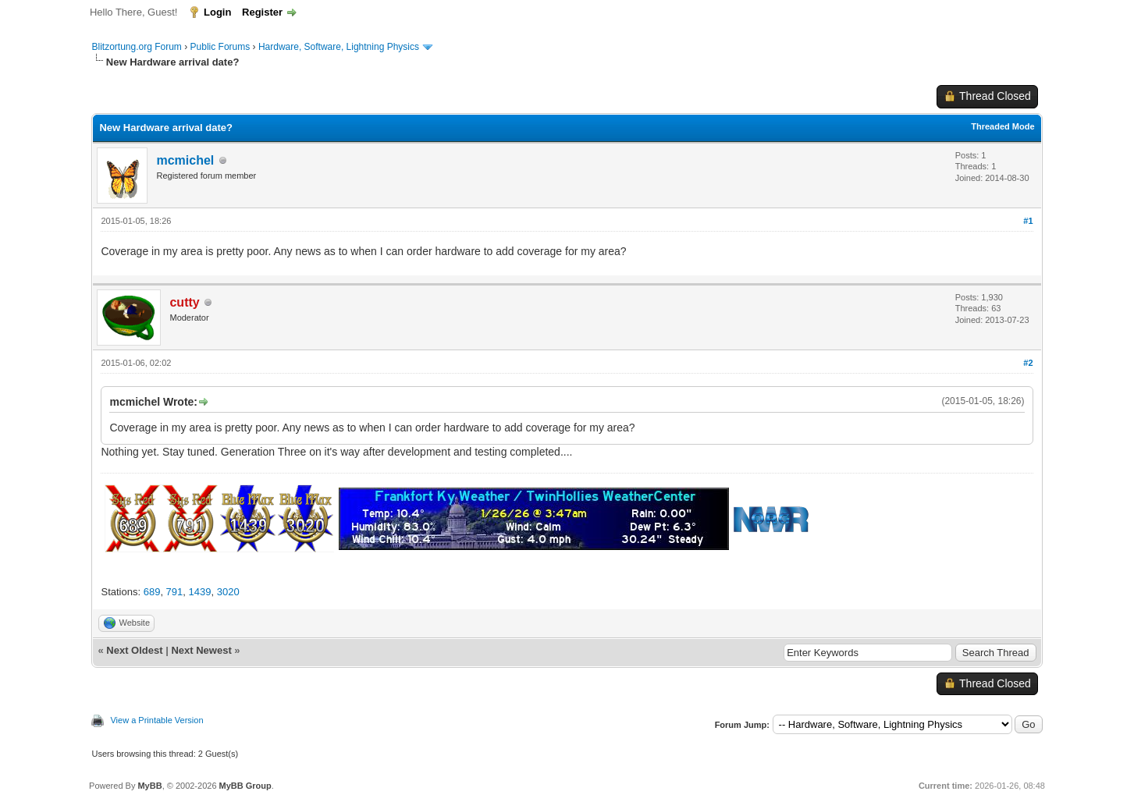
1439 (200, 592)
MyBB (149, 785)
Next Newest (201, 650)
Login (217, 12)
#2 (1028, 362)
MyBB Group (245, 785)
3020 (228, 592)
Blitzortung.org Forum (136, 46)
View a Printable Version (156, 720)
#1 (1028, 220)
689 (152, 592)
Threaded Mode (1002, 126)
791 (174, 592)
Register (262, 12)
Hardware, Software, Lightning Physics (338, 46)
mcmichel (185, 160)
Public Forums (220, 46)
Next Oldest (134, 650)
